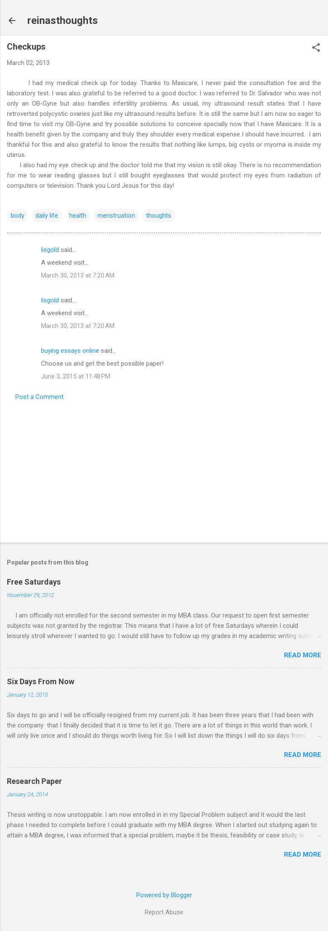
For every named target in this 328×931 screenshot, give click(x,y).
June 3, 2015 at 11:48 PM (75, 376)
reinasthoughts (62, 21)
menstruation (116, 215)
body (17, 215)
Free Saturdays (34, 581)
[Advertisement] (164, 469)
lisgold (50, 250)
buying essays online (70, 351)
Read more (302, 655)
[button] (316, 48)
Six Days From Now (40, 681)
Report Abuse (164, 912)
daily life (46, 215)
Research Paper (34, 781)
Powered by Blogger (164, 895)
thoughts (158, 215)
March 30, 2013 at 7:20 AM (77, 275)
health (77, 215)
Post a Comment (39, 397)
